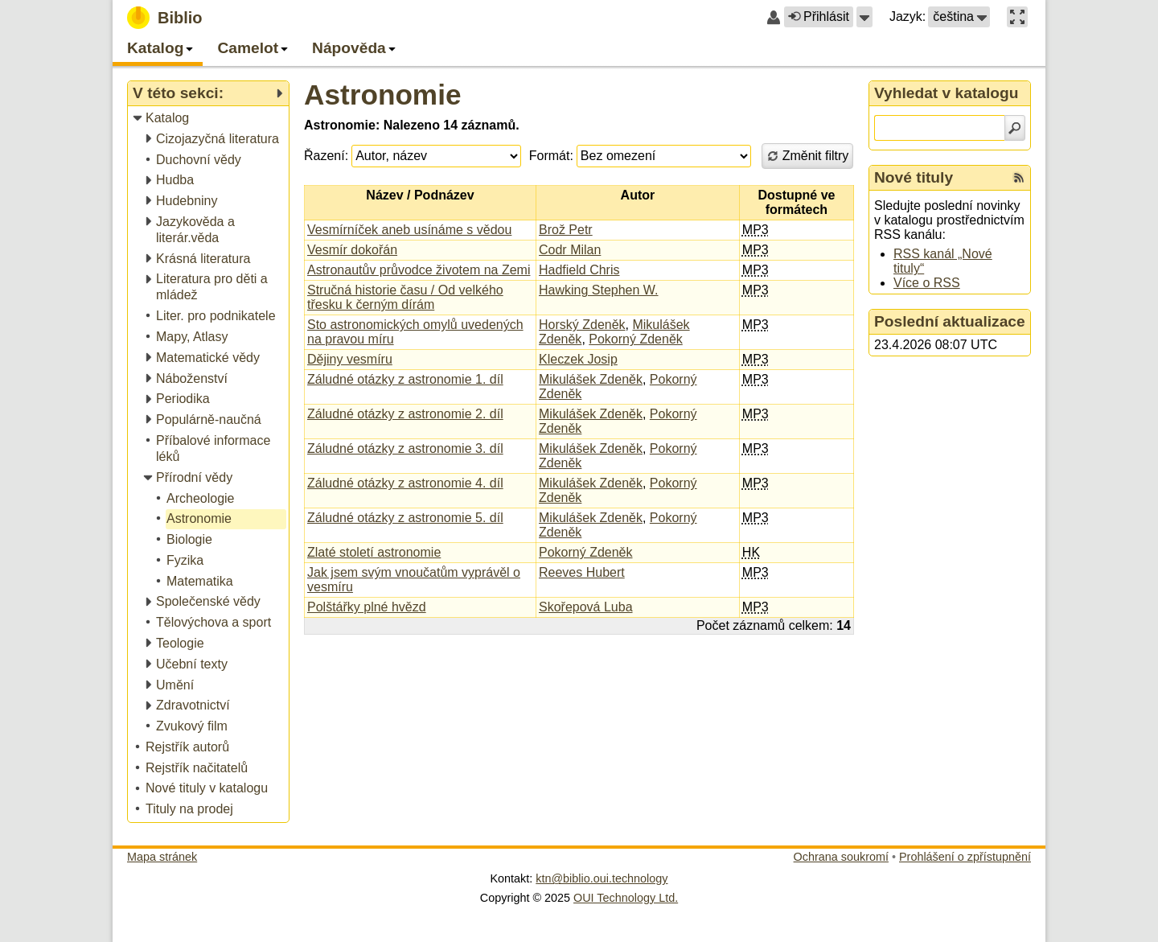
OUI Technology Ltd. (625, 897)
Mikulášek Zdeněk (591, 379)
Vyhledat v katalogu (946, 92)
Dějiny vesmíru (349, 359)
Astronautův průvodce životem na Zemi (418, 270)
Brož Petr (566, 230)
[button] (864, 16)
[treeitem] (209, 119)
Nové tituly (913, 177)
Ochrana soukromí (841, 856)
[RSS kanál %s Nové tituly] (1018, 178)
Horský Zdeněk (582, 324)
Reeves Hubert (582, 572)
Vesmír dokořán (352, 250)
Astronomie (383, 94)
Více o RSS (926, 283)
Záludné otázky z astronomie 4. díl (405, 483)
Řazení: (326, 155)
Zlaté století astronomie (374, 552)
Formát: (551, 155)
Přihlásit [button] (818, 16)
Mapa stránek (162, 856)
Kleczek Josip (578, 359)
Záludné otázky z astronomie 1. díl (405, 379)
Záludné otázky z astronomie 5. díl (405, 517)
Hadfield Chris (579, 270)
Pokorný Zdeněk (636, 339)
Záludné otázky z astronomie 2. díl (405, 414)
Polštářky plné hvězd (366, 607)
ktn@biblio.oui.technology (601, 878)
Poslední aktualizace (949, 321)
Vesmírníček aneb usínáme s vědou (409, 230)
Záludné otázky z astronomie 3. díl (405, 448)
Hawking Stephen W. (599, 290)
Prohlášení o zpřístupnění (965, 856)
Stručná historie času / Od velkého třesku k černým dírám (405, 297)
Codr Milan (570, 250)
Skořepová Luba (586, 607)
